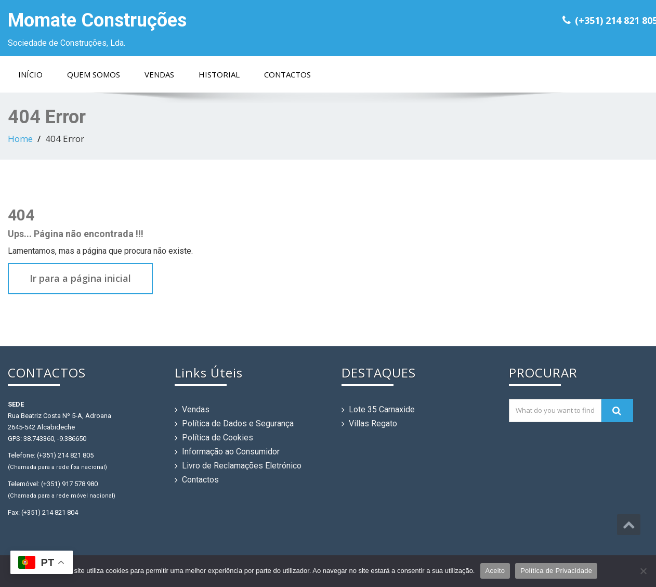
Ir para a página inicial (80, 278)
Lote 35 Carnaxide (382, 409)
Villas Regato (373, 423)
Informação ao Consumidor (231, 451)
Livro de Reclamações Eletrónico (241, 466)
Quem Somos (93, 74)
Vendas (159, 74)
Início (30, 74)
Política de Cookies (217, 437)
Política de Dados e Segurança (238, 423)
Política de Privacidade (556, 571)
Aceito (495, 571)
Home (20, 139)
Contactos (287, 74)
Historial (219, 74)
